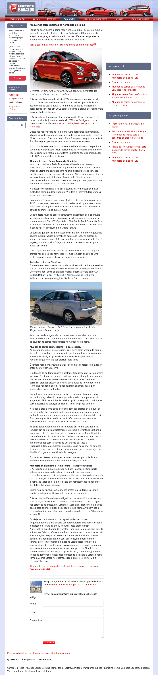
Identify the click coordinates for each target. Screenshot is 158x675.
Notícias (118, 18)
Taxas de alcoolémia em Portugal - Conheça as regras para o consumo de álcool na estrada (129, 134)
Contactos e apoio (140, 18)
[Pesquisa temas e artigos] (14, 125)
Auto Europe (14, 95)
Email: (33, 611)
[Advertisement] (19, 178)
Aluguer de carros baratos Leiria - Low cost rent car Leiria (129, 88)
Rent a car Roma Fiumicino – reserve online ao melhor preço (61, 44)
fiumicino (63, 584)
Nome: (33, 603)
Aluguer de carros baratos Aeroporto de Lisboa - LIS (125, 76)
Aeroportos (69, 18)
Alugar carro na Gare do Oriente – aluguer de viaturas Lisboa (129, 96)
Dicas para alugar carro (95, 18)
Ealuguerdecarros (16, 98)
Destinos (51, 18)
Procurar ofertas (17, 18)
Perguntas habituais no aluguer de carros (28, 652)
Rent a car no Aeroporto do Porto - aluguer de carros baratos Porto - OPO (130, 150)
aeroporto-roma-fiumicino (82, 584)
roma (54, 584)
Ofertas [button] (17, 78)
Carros (36, 18)
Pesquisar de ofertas (14, 107)
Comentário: (35, 620)
